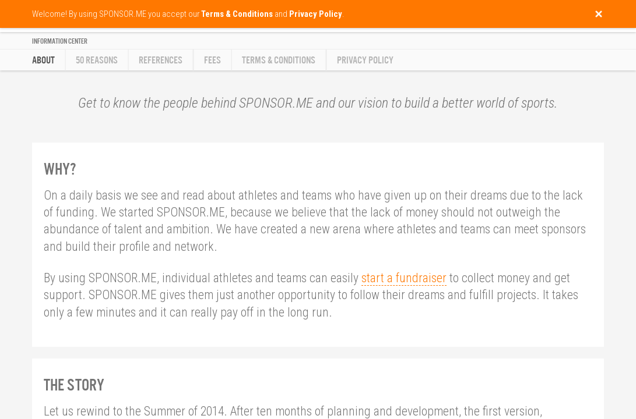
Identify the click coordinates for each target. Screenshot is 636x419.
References (160, 60)
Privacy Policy (365, 60)
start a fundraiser (404, 278)
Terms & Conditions (278, 60)
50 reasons (97, 60)
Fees (212, 60)
